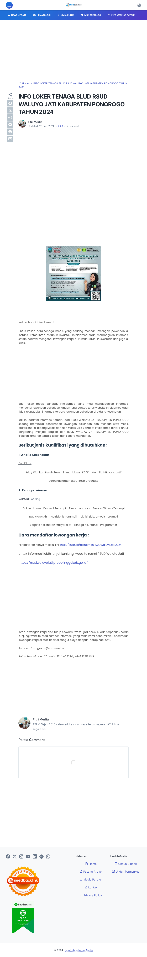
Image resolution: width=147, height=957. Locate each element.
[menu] (9, 5)
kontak (91, 887)
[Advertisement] (73, 51)
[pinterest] (10, 132)
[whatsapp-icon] (48, 856)
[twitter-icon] (15, 856)
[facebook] (10, 103)
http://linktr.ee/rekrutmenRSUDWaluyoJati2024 (91, 545)
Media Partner (91, 879)
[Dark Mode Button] (139, 5)
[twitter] (10, 110)
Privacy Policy (91, 895)
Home (91, 864)
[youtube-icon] (28, 856)
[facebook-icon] (8, 856)
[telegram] (10, 124)
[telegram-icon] (41, 856)
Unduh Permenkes (125, 871)
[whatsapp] (10, 117)
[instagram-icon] (21, 856)
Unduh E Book (126, 864)
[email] (10, 139)
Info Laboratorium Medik (79, 950)
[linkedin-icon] (35, 856)
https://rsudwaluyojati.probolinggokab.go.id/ (53, 562)
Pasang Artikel (91, 871)
